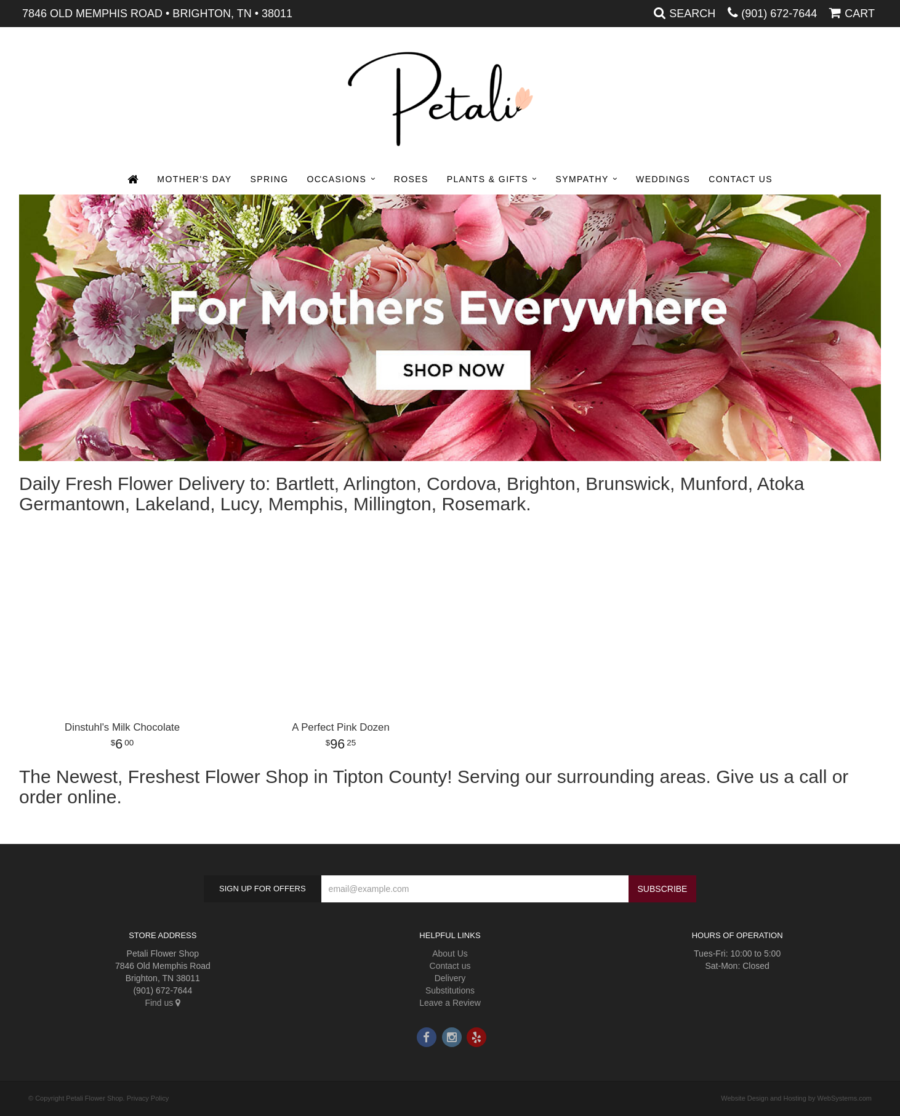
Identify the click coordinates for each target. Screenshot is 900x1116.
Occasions (337, 179)
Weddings (663, 179)
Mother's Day (194, 179)
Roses (411, 179)
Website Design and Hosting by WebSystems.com (796, 1098)
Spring (269, 179)
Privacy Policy (148, 1098)
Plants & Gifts (487, 179)
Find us (162, 1003)
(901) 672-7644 (779, 13)
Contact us (450, 966)
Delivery (450, 978)
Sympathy (582, 179)
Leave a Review (450, 1003)
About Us (450, 953)
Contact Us (741, 179)
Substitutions (450, 990)
